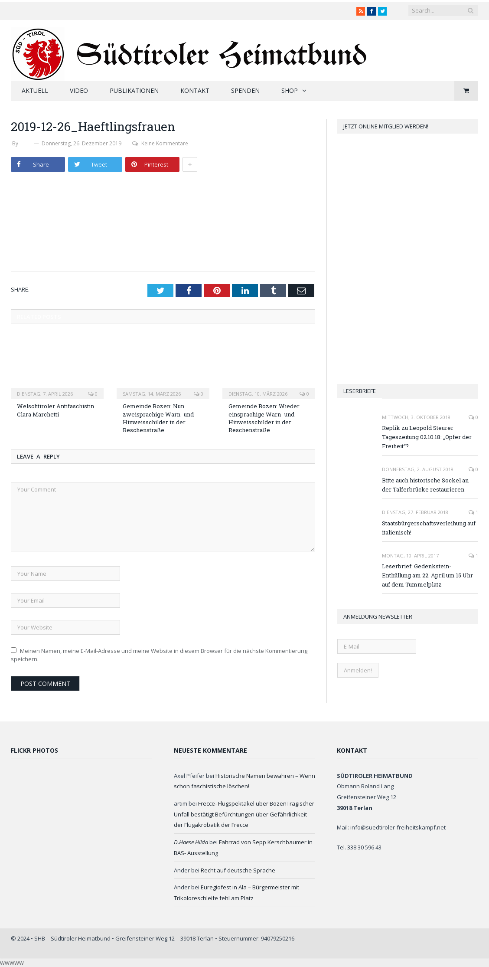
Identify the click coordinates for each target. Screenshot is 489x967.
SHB (26, 143)
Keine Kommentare (160, 143)
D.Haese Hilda (191, 842)
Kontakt (194, 90)
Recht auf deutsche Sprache (238, 870)
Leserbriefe (359, 391)
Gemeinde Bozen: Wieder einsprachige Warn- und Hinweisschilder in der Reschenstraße (264, 418)
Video (79, 90)
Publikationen (134, 90)
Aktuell (35, 90)
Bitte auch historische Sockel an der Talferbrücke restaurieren (425, 484)
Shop (289, 90)
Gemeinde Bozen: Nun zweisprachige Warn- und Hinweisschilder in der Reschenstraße (158, 418)
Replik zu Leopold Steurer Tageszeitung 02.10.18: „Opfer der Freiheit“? (427, 437)
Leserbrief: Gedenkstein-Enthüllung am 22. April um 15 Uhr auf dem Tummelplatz (427, 575)
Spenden (245, 90)
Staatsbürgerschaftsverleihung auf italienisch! (429, 527)
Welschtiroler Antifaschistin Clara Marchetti (55, 410)
